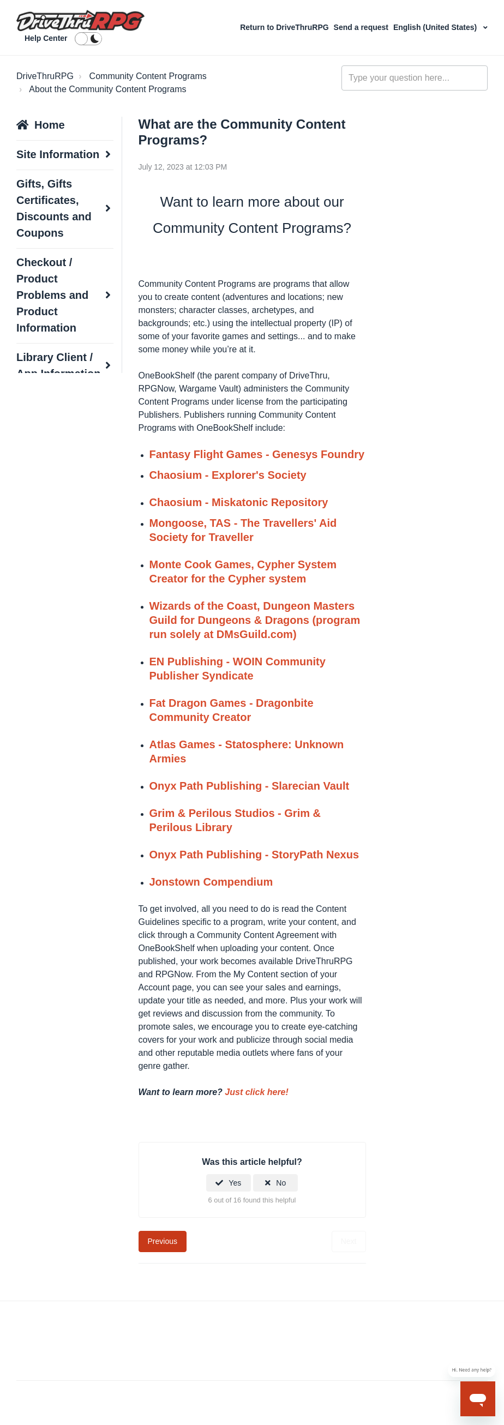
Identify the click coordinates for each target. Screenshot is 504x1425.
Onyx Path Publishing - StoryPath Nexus (254, 855)
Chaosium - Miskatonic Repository (238, 502)
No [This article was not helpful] (281, 1183)
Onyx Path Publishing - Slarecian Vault (249, 786)
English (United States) (436, 27)
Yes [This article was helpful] (235, 1183)
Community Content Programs (148, 76)
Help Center (46, 38)
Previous (162, 1241)
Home (49, 125)
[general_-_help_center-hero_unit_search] (414, 78)
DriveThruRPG (45, 76)
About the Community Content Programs (107, 89)
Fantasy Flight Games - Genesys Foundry (257, 454)
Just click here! (257, 1092)
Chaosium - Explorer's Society (228, 475)
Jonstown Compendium (211, 882)
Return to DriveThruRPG (285, 27)
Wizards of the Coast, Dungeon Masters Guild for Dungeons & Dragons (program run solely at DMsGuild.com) (255, 620)
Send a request (362, 27)
